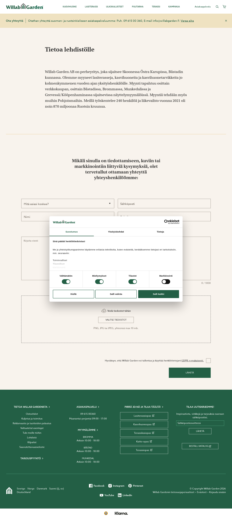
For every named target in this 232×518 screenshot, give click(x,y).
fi (58, 488)
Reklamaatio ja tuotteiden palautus (32, 423)
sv (62, 488)
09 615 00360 (88, 414)
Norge (31, 488)
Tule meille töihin (32, 433)
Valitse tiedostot (116, 319)
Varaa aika (187, 21)
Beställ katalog (200, 446)
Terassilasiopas (144, 433)
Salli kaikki (158, 294)
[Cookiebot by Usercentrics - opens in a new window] (166, 222)
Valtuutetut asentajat (32, 428)
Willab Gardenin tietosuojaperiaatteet (173, 492)
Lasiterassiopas (144, 416)
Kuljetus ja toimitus (31, 418)
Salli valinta (116, 294)
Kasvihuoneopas (144, 424)
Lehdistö (32, 437)
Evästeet (202, 492)
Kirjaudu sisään (217, 492)
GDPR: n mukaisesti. (192, 360)
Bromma (88, 437)
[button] (116, 319)
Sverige (21, 488)
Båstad (88, 447)
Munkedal (88, 458)
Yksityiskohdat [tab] (116, 231)
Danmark (42, 488)
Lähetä (190, 372)
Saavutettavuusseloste (32, 447)
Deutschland (24, 492)
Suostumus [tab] (72, 231)
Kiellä (73, 294)
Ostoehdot (32, 414)
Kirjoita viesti (31, 241)
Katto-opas (144, 441)
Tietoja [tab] (160, 231)
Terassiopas (144, 450)
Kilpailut (32, 442)
